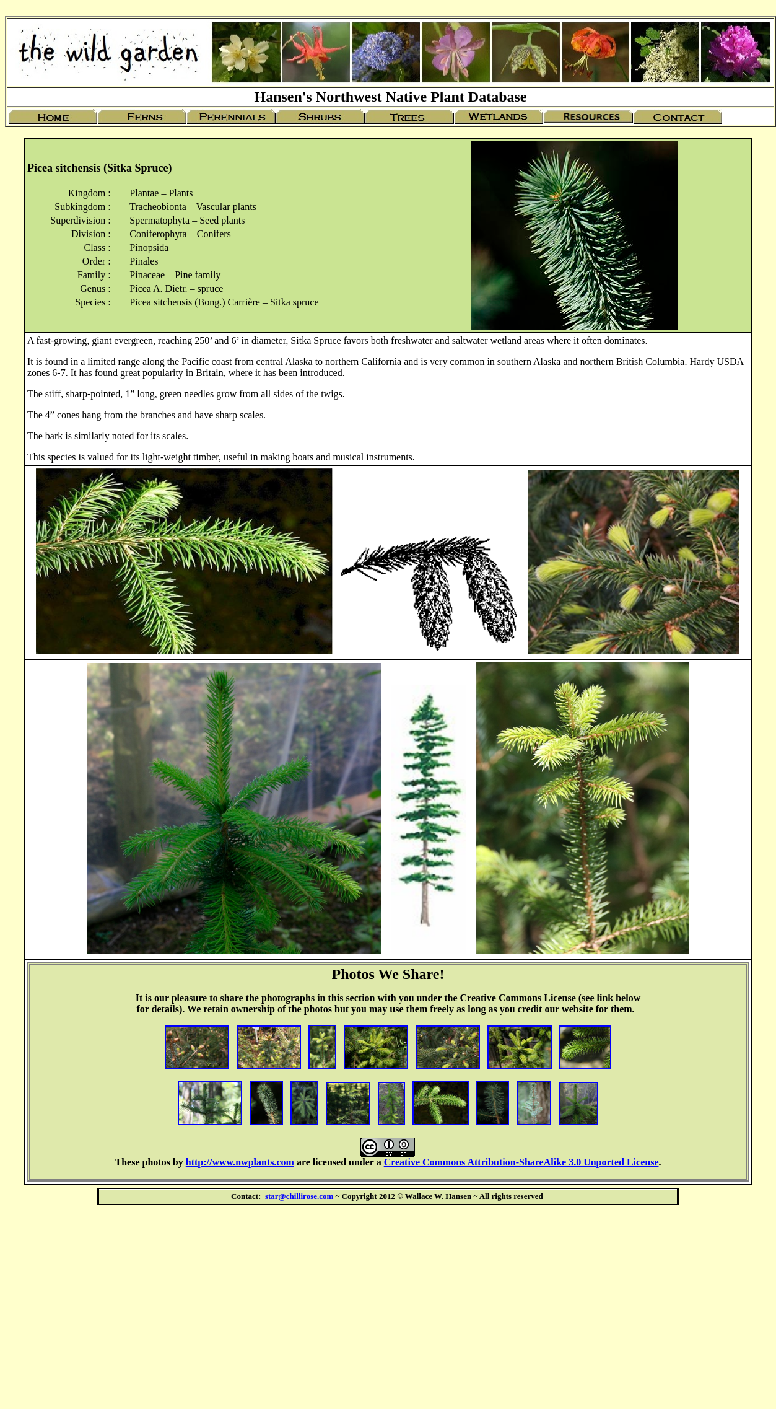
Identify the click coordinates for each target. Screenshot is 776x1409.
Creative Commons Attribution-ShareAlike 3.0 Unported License (521, 1162)
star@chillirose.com (299, 1196)
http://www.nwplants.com (240, 1162)
